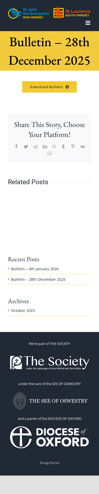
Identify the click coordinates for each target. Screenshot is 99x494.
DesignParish (49, 462)
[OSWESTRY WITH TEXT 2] (49, 391)
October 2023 (23, 310)
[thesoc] (49, 351)
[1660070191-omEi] (49, 426)
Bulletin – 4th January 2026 (35, 268)
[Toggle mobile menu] (88, 23)
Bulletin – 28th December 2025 (38, 279)
